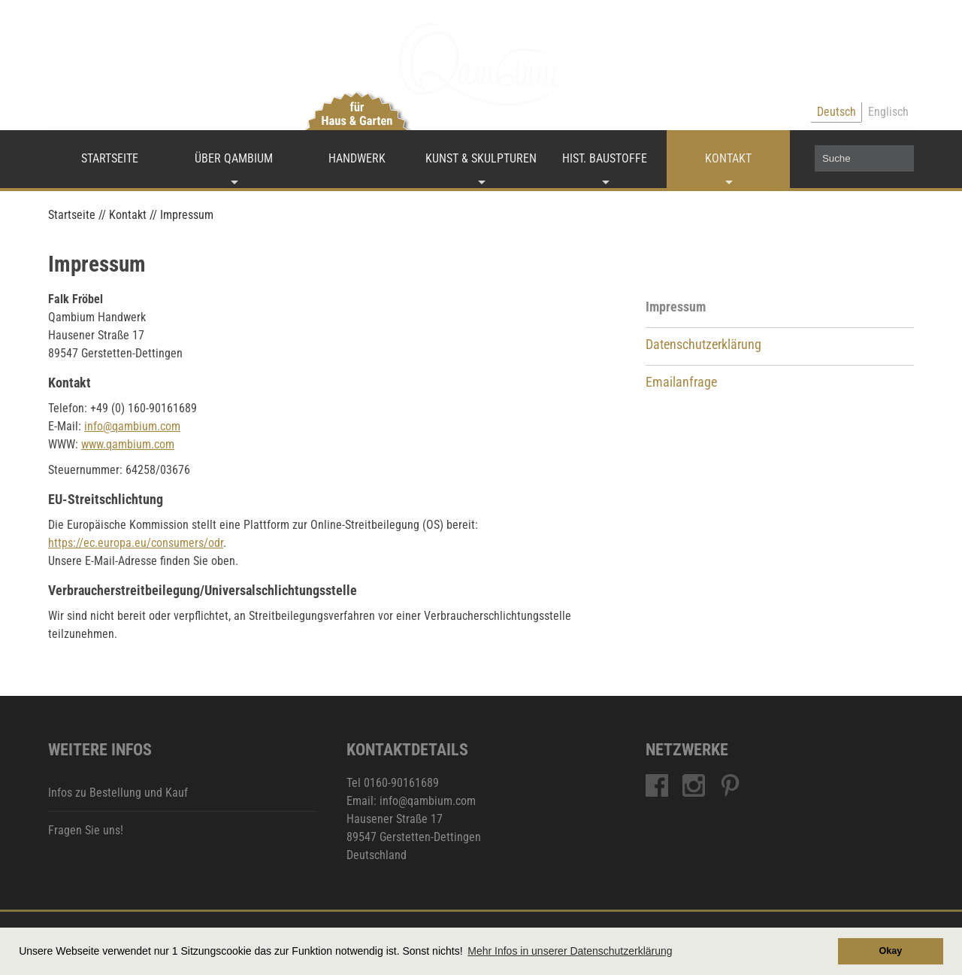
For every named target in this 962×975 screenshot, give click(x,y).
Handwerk (357, 158)
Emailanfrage (681, 382)
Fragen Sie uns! (85, 830)
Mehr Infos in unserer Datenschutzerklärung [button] (569, 951)
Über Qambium (234, 158)
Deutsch (836, 112)
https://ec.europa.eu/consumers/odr (135, 543)
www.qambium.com (127, 444)
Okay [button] (890, 951)
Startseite (109, 158)
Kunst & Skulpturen (481, 158)
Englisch (888, 112)
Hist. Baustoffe (604, 158)
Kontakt (728, 158)
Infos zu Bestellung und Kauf (118, 792)
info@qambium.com (132, 426)
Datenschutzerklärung (703, 344)
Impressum (676, 306)
